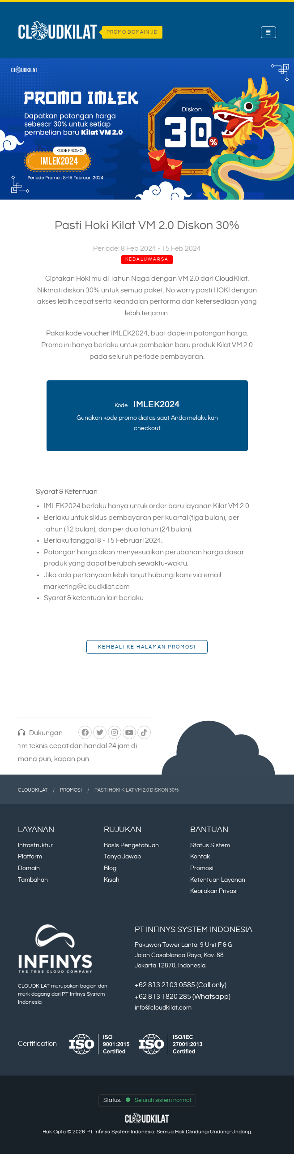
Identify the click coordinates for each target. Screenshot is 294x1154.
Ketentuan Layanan (217, 879)
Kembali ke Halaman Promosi (147, 647)
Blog (110, 868)
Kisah (111, 879)
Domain (29, 868)
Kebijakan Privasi (214, 891)
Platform (30, 856)
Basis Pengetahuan (131, 845)
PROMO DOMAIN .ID (132, 32)
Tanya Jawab (122, 856)
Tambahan (33, 879)
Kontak (200, 856)
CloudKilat (32, 790)
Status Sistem (210, 845)
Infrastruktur (35, 845)
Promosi (71, 790)
